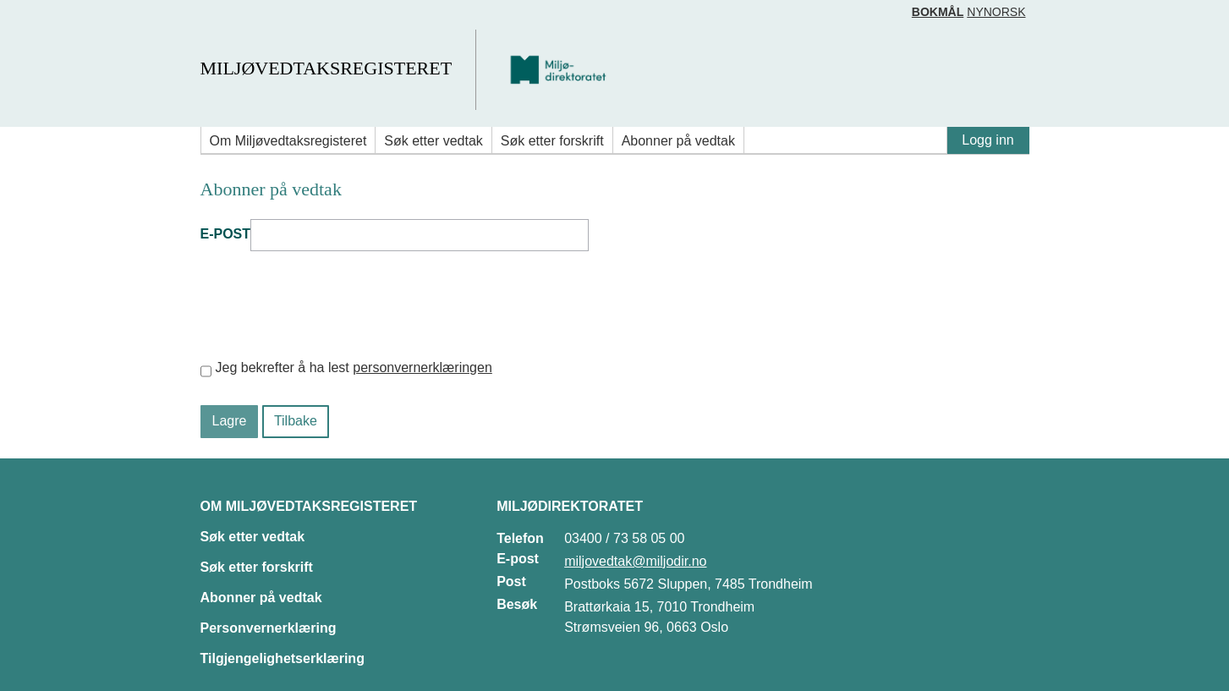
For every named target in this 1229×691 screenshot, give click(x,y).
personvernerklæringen (422, 367)
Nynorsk (996, 12)
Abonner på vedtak (678, 141)
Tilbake (295, 421)
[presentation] (329, 304)
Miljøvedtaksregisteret (326, 68)
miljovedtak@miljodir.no (635, 561)
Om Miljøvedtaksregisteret (288, 141)
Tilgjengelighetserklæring (282, 658)
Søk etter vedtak (433, 141)
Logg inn (987, 140)
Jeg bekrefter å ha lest (354, 367)
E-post (225, 234)
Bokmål (937, 12)
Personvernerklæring (268, 628)
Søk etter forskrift (552, 141)
